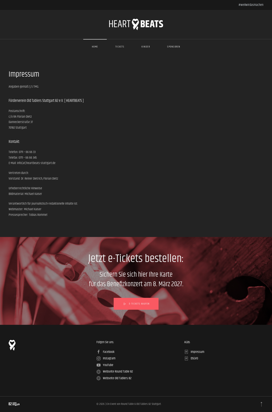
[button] (261, 404)
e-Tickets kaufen (136, 304)
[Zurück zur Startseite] (136, 24)
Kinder (146, 47)
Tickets (119, 47)
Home (95, 47)
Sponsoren (173, 47)
